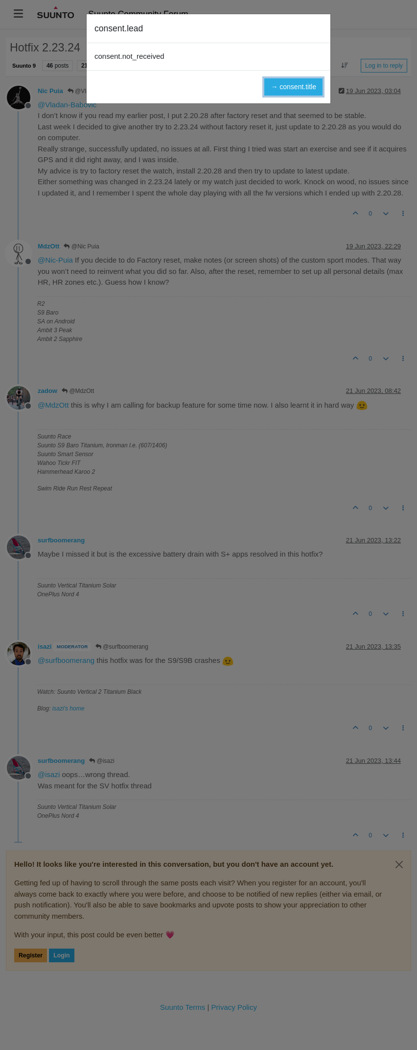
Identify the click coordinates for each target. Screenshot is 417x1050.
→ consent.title (293, 87)
